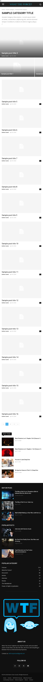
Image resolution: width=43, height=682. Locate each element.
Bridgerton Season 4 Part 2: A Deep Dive (26, 470)
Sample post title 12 (10, 300)
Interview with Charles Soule (23, 529)
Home (3, 9)
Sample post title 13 (10, 329)
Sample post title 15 (10, 386)
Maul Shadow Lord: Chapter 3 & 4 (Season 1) (28, 438)
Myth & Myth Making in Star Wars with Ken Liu (28, 512)
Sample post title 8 (9, 187)
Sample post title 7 (9, 158)
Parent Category (10, 9)
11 (40, 104)
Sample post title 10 (10, 244)
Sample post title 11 (10, 272)
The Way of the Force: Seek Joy (24, 502)
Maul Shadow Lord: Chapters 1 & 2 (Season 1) (28, 449)
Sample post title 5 (9, 102)
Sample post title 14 (10, 357)
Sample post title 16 (10, 414)
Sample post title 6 (9, 130)
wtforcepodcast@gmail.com (17, 653)
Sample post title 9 (9, 215)
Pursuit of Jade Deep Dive (22, 459)
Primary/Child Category (21, 9)
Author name (5, 104)
